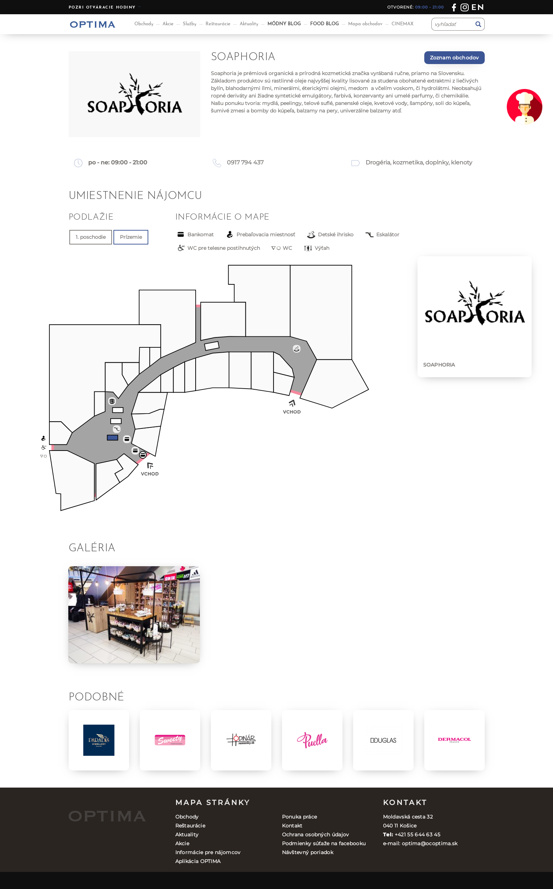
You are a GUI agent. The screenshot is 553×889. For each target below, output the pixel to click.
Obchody (143, 24)
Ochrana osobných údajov (315, 834)
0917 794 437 (245, 162)
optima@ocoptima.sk (429, 843)
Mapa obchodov (365, 24)
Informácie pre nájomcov (208, 852)
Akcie (168, 24)
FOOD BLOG (324, 24)
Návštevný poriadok (307, 852)
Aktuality (249, 24)
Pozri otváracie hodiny (102, 8)
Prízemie (131, 237)
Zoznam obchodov (454, 57)
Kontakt (292, 825)
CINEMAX (403, 24)
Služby (189, 24)
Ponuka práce (299, 817)
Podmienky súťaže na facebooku (324, 843)
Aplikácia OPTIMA (198, 861)
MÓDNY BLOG (284, 24)
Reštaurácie (218, 24)
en (477, 8)
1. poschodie (91, 237)
